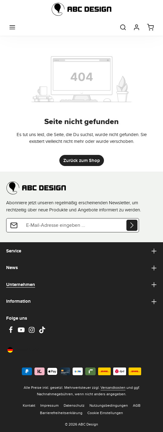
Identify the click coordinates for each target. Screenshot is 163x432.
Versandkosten (113, 387)
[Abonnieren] (131, 225)
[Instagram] (32, 332)
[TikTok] (42, 332)
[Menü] (12, 27)
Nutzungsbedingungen (108, 405)
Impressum (49, 405)
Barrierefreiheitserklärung (61, 412)
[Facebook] (11, 332)
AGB (137, 405)
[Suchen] (123, 27)
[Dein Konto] (136, 27)
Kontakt (29, 405)
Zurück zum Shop (81, 160)
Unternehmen (20, 284)
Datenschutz (74, 405)
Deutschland (23, 349)
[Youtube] (22, 332)
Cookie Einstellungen (105, 412)
